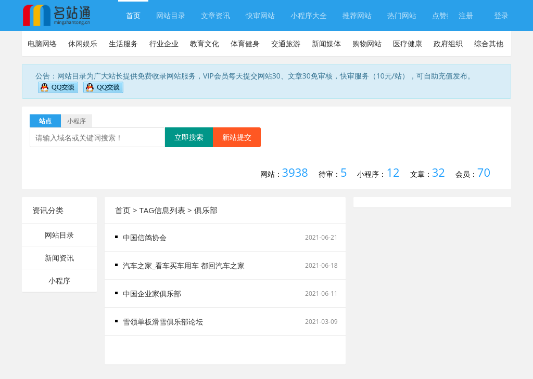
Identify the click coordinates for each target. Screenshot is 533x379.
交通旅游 (285, 43)
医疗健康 (407, 43)
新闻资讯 (59, 258)
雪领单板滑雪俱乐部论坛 (163, 321)
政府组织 (448, 43)
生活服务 (123, 43)
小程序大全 (308, 15)
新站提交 (236, 137)
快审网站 (260, 15)
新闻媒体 (326, 43)
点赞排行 (446, 15)
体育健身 (245, 43)
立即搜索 (189, 137)
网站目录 (170, 15)
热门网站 (401, 15)
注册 (466, 15)
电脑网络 (42, 43)
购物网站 (367, 43)
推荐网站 (357, 15)
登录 (501, 15)
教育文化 (204, 43)
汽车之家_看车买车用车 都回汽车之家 (184, 265)
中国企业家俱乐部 (152, 293)
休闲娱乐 (82, 43)
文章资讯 (215, 15)
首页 (133, 15)
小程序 (59, 280)
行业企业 (164, 43)
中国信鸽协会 (145, 237)
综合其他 (488, 43)
